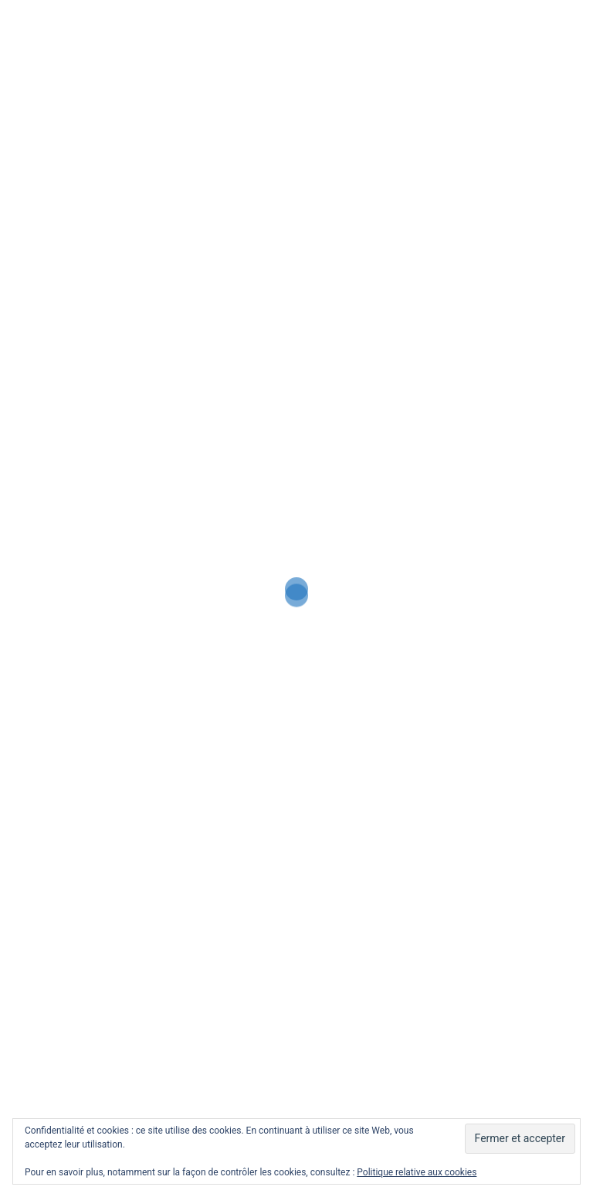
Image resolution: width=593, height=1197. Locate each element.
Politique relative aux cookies (416, 1172)
